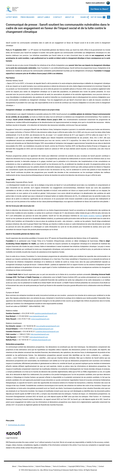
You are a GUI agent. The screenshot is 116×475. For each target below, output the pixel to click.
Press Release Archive (25, 466)
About (14, 466)
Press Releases (27, 17)
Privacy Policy (91, 466)
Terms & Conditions (59, 466)
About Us (69, 17)
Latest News (11, 17)
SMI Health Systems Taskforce (91, 216)
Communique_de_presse (16, 425)
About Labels (43, 17)
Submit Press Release (43, 466)
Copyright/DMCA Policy (76, 466)
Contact (57, 17)
